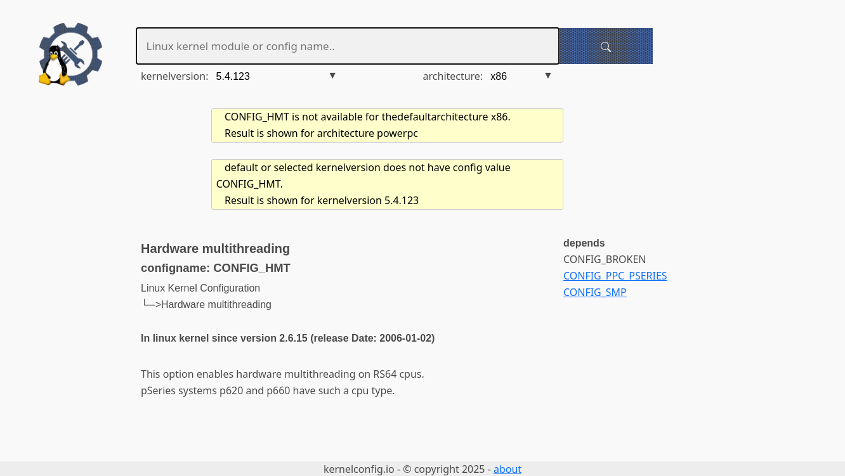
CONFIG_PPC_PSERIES (615, 276)
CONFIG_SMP (595, 292)
